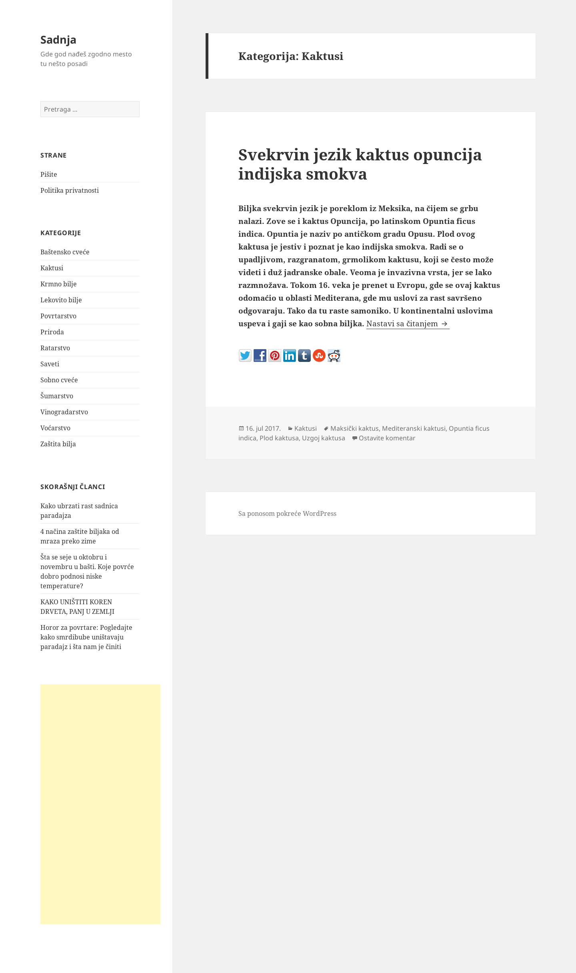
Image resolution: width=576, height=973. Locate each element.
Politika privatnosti (69, 190)
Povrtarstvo (58, 316)
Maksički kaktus (354, 428)
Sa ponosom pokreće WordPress (287, 513)
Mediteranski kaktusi (414, 428)
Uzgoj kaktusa (323, 438)
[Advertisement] (100, 804)
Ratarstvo (55, 348)
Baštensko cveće (65, 252)
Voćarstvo (55, 428)
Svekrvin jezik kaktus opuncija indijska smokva (360, 164)
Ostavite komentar (387, 438)
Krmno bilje (58, 284)
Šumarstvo (56, 396)
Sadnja (58, 39)
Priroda (52, 332)
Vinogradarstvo (64, 412)
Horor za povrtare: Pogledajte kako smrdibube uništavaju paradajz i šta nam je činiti (86, 637)
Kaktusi (51, 268)
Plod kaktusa (279, 438)
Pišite (48, 174)
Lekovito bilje (61, 300)
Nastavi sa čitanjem (408, 323)
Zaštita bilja (58, 444)
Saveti (49, 364)
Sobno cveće (59, 380)
